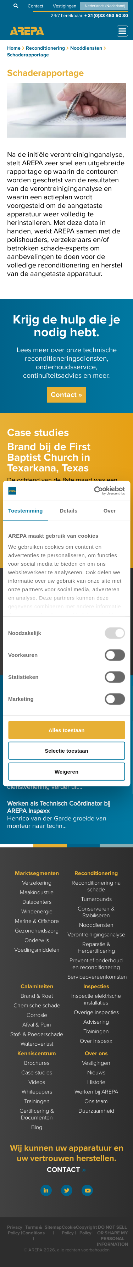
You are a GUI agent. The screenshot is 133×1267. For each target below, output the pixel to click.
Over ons (96, 1053)
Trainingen (96, 1031)
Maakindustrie (37, 892)
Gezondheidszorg (37, 931)
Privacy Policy (14, 1230)
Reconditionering (96, 873)
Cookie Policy (69, 1230)
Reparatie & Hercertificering (96, 948)
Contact (66, 395)
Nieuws (96, 1072)
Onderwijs (36, 940)
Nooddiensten (96, 925)
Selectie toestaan (66, 751)
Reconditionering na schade (96, 886)
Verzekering (36, 883)
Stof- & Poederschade (36, 1034)
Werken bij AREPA (96, 1092)
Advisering (96, 1022)
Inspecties (96, 986)
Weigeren (66, 771)
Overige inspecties (96, 1012)
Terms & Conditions (33, 1230)
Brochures (36, 1063)
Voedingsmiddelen (37, 950)
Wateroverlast (37, 1044)
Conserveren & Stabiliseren (96, 912)
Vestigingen (96, 1063)
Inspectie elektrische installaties (96, 999)
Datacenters (36, 902)
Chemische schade (36, 1005)
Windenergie (36, 911)
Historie (96, 1082)
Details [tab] (68, 510)
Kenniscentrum (36, 1053)
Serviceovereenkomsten (96, 977)
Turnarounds (96, 899)
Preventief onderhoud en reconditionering (96, 964)
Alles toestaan (67, 730)
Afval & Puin (36, 1025)
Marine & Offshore (37, 921)
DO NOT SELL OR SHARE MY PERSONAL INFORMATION (112, 1235)
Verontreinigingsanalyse (96, 934)
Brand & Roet (37, 996)
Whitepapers (37, 1092)
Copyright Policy (86, 1230)
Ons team (96, 1101)
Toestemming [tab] (25, 510)
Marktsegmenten (37, 873)
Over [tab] (110, 510)
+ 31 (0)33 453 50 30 (106, 15)
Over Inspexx (96, 1041)
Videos (36, 1082)
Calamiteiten (37, 986)
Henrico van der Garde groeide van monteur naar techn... (58, 815)
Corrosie (37, 1015)
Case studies (36, 1072)
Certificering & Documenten (37, 1114)
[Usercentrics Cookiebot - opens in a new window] (95, 491)
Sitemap (53, 1227)
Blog (36, 1127)
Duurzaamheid (96, 1111)
